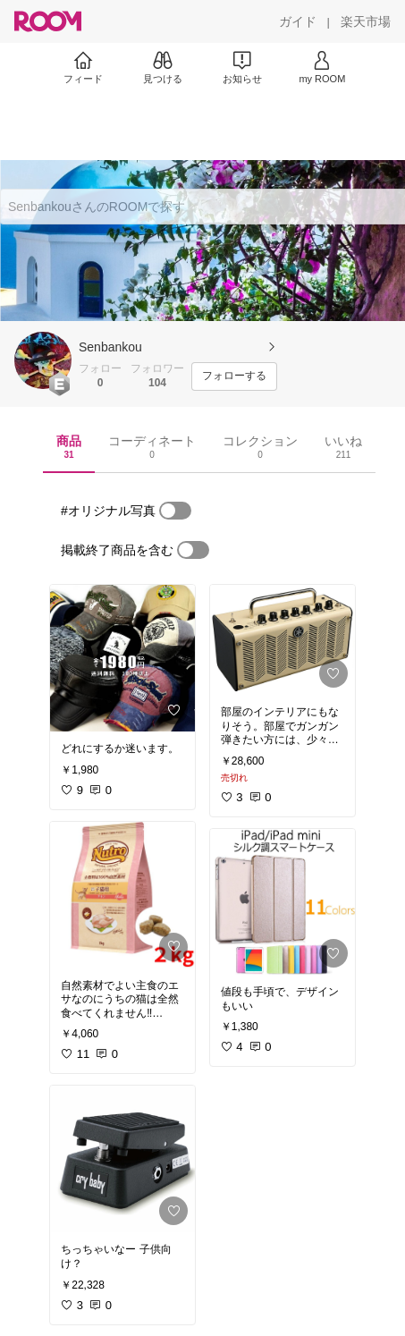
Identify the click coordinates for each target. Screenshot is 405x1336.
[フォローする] (234, 376)
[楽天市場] (366, 21)
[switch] (175, 511)
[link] (122, 658)
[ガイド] (297, 21)
